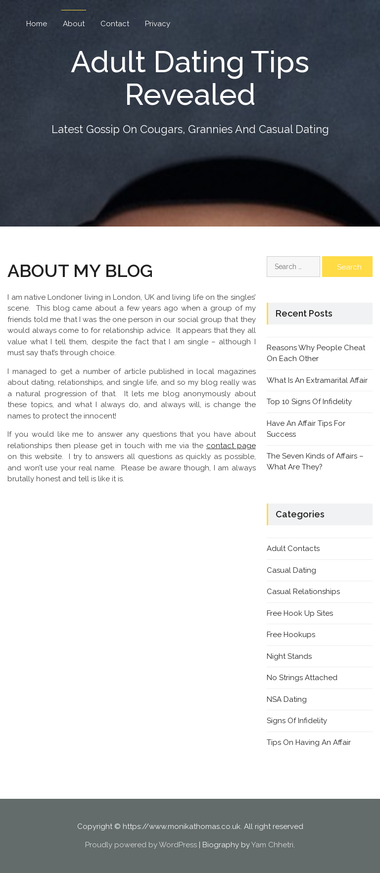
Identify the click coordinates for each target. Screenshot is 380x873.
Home (36, 23)
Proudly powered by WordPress (141, 844)
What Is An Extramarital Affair (317, 380)
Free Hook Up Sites (300, 613)
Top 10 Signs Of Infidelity (309, 401)
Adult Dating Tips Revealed (190, 78)
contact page (231, 445)
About (74, 23)
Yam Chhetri (272, 844)
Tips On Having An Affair (309, 742)
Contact (114, 23)
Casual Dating (291, 570)
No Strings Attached (302, 677)
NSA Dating (287, 699)
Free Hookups (291, 634)
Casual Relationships (303, 591)
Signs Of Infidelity (297, 720)
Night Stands (289, 656)
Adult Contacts (293, 548)
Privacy (157, 23)
